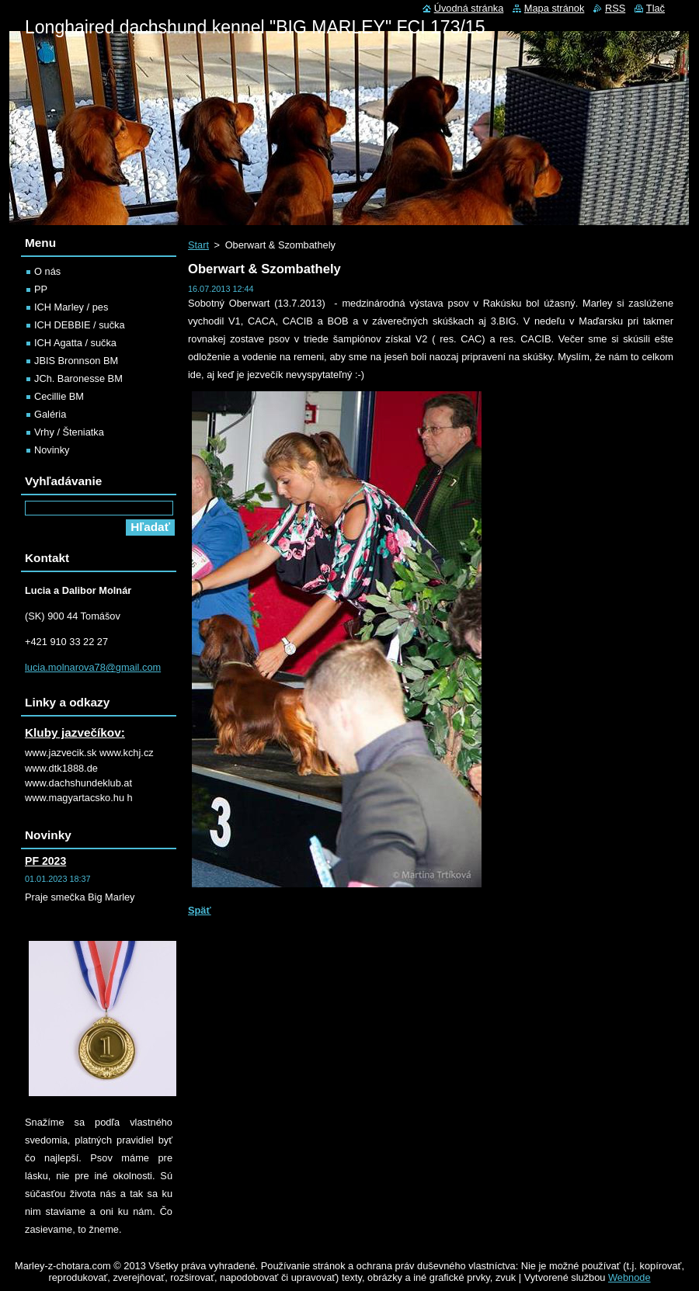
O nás (47, 271)
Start (198, 245)
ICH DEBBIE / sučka (79, 325)
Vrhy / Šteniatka (69, 432)
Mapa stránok (554, 8)
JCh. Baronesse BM (78, 378)
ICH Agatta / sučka (75, 343)
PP (40, 289)
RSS (615, 8)
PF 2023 (45, 861)
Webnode (629, 1277)
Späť (199, 910)
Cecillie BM (59, 396)
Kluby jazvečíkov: (75, 732)
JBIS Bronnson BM (76, 360)
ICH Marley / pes (71, 307)
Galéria (50, 414)
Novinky (52, 450)
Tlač (655, 8)
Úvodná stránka (469, 8)
